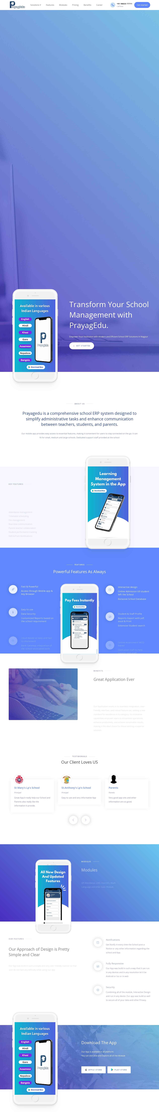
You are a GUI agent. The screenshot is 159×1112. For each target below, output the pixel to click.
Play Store (119, 1069)
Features (50, 5)
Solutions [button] (35, 5)
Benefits (87, 5)
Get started (142, 5)
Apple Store (93, 1069)
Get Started (81, 347)
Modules (63, 5)
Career (99, 5)
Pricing (75, 5)
